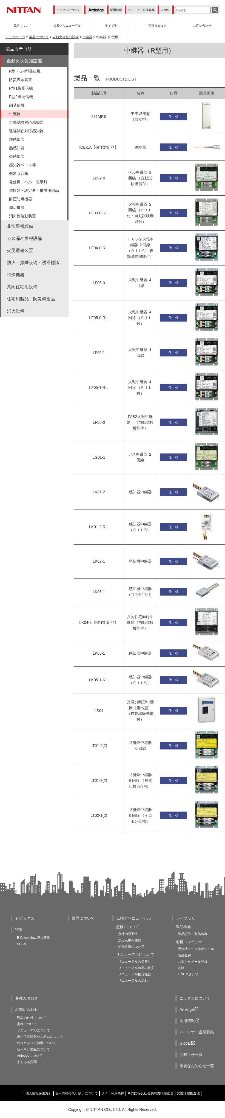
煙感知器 (16, 139)
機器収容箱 (18, 173)
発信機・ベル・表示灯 (28, 182)
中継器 (87, 37)
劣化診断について (131, 946)
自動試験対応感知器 (26, 122)
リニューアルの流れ (133, 981)
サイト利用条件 (112, 1093)
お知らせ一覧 (191, 1054)
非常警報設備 (20, 226)
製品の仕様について (32, 1018)
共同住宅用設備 (22, 286)
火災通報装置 (20, 250)
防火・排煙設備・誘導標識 (33, 262)
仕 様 (173, 116)
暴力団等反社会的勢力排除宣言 (150, 1093)
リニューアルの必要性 (134, 962)
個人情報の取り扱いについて (76, 1093)
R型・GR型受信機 (25, 71)
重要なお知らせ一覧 (197, 1066)
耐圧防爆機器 (20, 199)
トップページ (15, 37)
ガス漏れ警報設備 (24, 238)
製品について (39, 37)
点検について (27, 1024)
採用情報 (116, 10)
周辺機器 (16, 207)
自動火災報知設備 (65, 37)
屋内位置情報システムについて (40, 1037)
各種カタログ (26, 998)
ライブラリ (185, 918)
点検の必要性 (128, 934)
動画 (181, 968)
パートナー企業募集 (141, 10)
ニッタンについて (68, 10)
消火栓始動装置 (22, 216)
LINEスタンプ (188, 974)
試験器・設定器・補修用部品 (34, 190)
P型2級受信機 (21, 97)
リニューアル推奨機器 (134, 974)
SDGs (21, 944)
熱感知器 (16, 148)
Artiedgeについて (29, 1056)
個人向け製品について (33, 1049)
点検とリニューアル (133, 918)
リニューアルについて (33, 1030)
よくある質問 (27, 1062)
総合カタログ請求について (36, 1043)
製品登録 (184, 955)
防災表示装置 (20, 80)
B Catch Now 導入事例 (33, 938)
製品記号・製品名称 (192, 934)
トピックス (24, 918)
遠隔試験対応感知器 (26, 131)
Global (165, 10)
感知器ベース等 (22, 165)
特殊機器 (15, 274)
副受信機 (16, 105)
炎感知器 (16, 156)
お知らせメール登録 (192, 962)
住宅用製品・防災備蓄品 (31, 299)
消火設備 (15, 311)
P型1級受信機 (21, 88)
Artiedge (189, 1009)
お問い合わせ (26, 1009)
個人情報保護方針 (38, 1093)
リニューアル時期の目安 (136, 968)
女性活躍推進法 (188, 1093)
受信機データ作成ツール (196, 949)
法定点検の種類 (129, 940)
